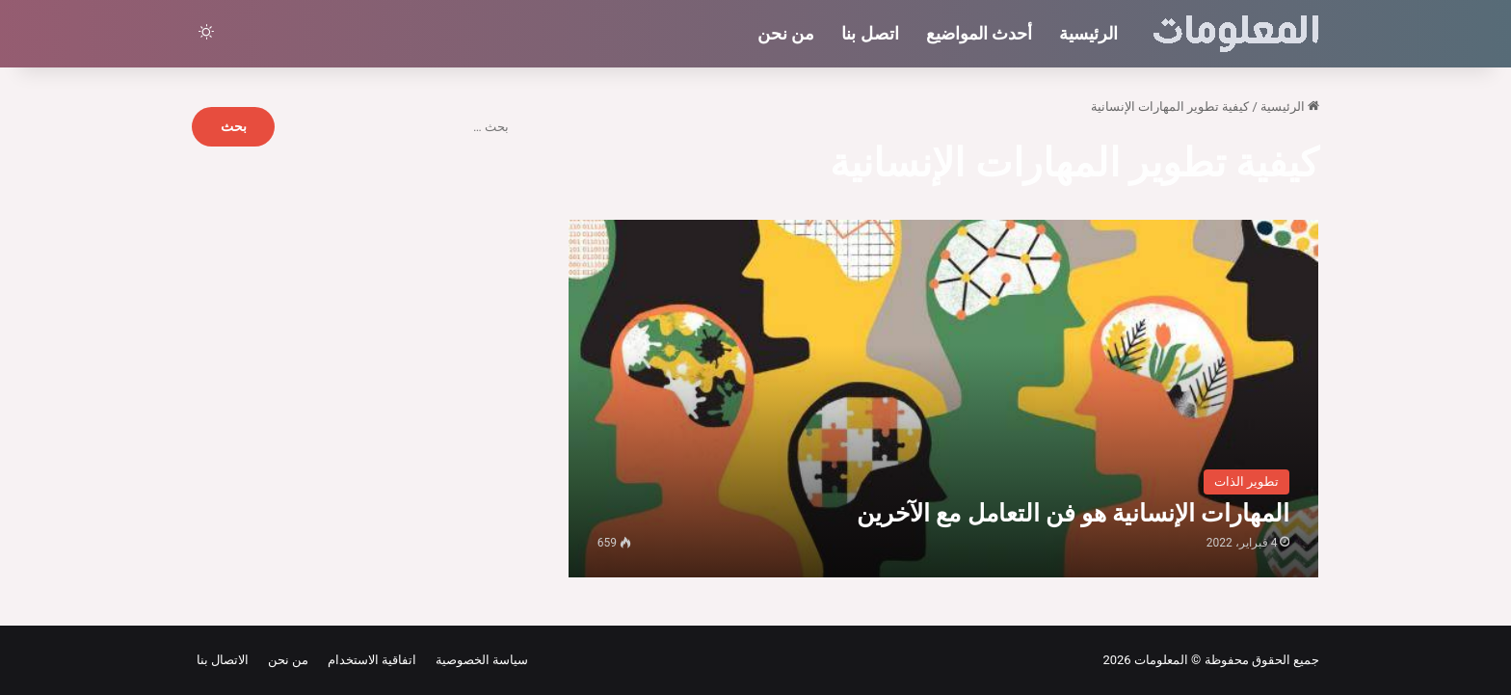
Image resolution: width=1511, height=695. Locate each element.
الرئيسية (1088, 33)
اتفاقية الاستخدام (368, 660)
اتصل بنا (869, 33)
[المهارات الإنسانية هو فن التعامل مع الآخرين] (944, 398)
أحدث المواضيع (979, 33)
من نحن (785, 33)
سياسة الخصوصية (478, 660)
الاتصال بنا (223, 660)
